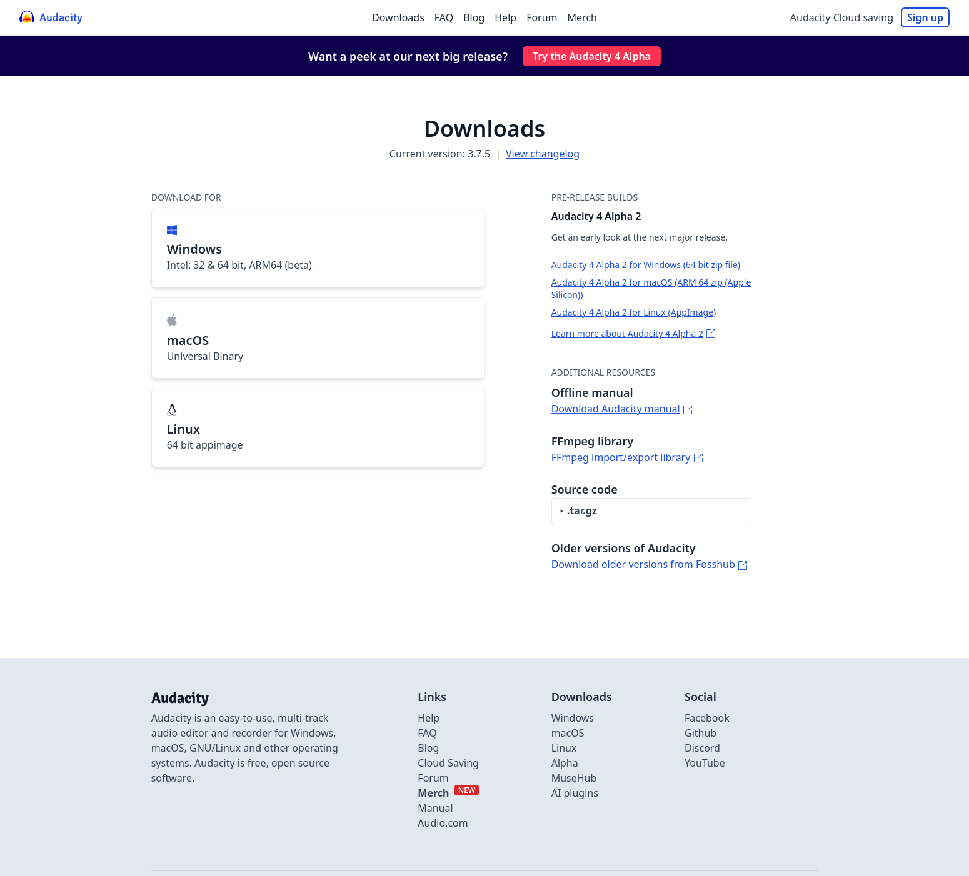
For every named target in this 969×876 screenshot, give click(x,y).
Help (505, 17)
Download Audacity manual (615, 409)
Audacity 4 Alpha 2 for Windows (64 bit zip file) (645, 265)
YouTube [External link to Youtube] (705, 763)
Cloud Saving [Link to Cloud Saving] (448, 763)
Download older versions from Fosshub (643, 564)
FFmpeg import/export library (621, 457)
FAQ (443, 17)
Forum (541, 17)
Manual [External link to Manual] (435, 808)
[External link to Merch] (448, 793)
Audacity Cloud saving (841, 17)
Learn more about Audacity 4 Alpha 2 (627, 333)
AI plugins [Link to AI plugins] (574, 793)
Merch (582, 17)
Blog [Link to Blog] (428, 748)
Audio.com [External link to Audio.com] (443, 823)
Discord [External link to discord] (702, 748)
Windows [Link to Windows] (572, 718)
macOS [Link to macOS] (568, 733)
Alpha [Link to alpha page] (564, 763)
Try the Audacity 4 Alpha (592, 56)
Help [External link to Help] (428, 718)
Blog (473, 17)
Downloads (398, 17)
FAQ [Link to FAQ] (427, 733)
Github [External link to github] (700, 733)
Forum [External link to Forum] (433, 778)
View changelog (543, 154)
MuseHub (574, 778)
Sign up (925, 17)
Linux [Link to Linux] (564, 748)
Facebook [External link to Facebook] (707, 718)
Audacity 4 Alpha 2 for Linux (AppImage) (633, 312)
